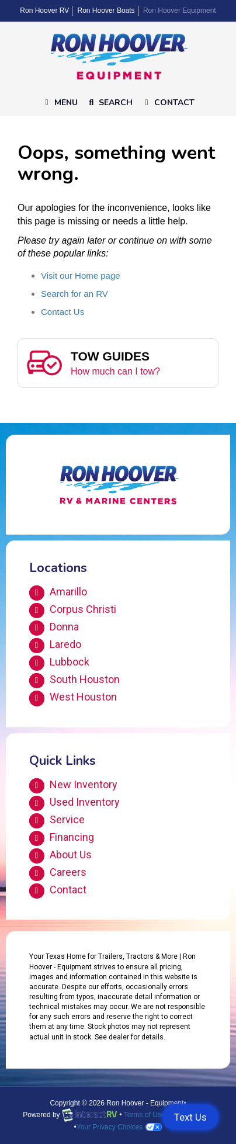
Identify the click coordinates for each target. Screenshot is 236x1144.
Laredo (55, 645)
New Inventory (73, 785)
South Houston (74, 680)
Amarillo (58, 593)
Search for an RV (74, 294)
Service (57, 820)
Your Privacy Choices (119, 1127)
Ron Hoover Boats (106, 10)
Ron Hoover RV (44, 10)
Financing (61, 838)
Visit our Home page (80, 275)
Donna (54, 628)
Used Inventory (74, 803)
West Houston (73, 698)
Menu (61, 104)
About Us (60, 856)
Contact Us (62, 312)
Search (109, 104)
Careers (57, 873)
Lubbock (59, 663)
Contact (168, 104)
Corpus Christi (72, 610)
